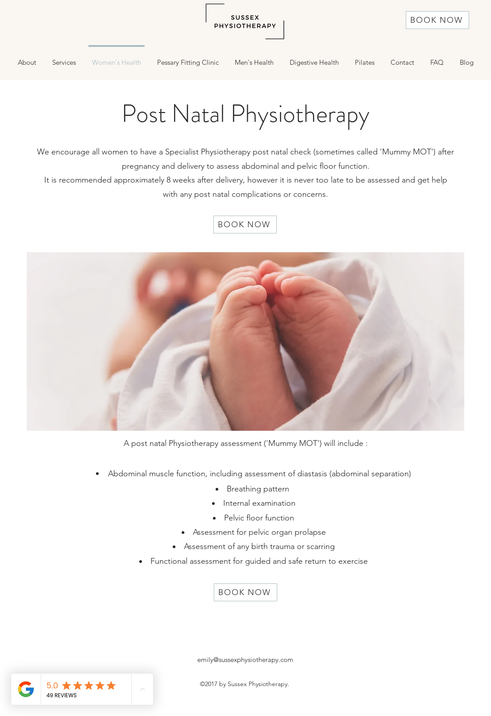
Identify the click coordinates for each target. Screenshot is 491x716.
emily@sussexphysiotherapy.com (245, 659)
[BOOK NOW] (437, 20)
